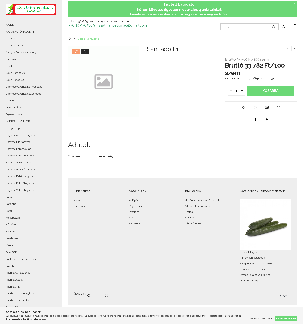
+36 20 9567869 (78, 21)
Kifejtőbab (11, 224)
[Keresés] (249, 26)
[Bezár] (294, 4)
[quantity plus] (242, 90)
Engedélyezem (286, 318)
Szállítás (189, 217)
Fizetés (188, 212)
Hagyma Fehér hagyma (19, 176)
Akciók (10, 24)
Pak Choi (11, 266)
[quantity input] (236, 90)
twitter (97, 295)
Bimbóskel (12, 59)
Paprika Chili (13, 286)
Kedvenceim (136, 223)
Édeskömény (13, 107)
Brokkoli (10, 66)
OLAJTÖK (11, 252)
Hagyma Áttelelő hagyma (21, 135)
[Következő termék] (294, 48)
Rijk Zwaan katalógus (252, 257)
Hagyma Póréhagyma (18, 148)
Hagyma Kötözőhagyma (20, 183)
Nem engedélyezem (261, 318)
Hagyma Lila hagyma (18, 141)
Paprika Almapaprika (18, 272)
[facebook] (255, 119)
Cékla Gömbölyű (15, 72)
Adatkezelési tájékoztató (198, 206)
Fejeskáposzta (14, 114)
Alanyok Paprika (15, 45)
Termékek (79, 206)
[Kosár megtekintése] (292, 26)
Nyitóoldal (79, 200)
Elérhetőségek (192, 223)
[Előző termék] (287, 48)
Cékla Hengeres (15, 79)
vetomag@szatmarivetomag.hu (109, 21)
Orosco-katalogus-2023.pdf (255, 274)
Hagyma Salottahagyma (20, 155)
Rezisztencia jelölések (252, 269)
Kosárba (271, 91)
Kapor (9, 197)
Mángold (11, 245)
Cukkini (10, 100)
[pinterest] (267, 119)
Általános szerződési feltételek (202, 200)
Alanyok (10, 38)
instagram (88, 295)
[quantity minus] (231, 90)
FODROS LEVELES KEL (19, 121)
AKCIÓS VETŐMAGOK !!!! (20, 31)
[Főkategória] (70, 38)
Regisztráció (136, 206)
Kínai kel (10, 231)
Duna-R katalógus (250, 280)
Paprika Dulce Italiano (18, 300)
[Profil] (283, 26)
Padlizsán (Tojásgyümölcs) (21, 259)
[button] (244, 107)
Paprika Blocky (14, 279)
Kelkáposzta (13, 217)
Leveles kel (12, 238)
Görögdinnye (13, 128)
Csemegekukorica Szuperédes (23, 93)
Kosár (132, 217)
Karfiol (9, 210)
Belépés (133, 200)
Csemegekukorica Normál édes (24, 86)
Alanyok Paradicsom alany (21, 52)
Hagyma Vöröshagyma (19, 162)
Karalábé (11, 203)
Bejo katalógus (248, 252)
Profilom (134, 212)
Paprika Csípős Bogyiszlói (20, 293)
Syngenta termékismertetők (256, 263)
